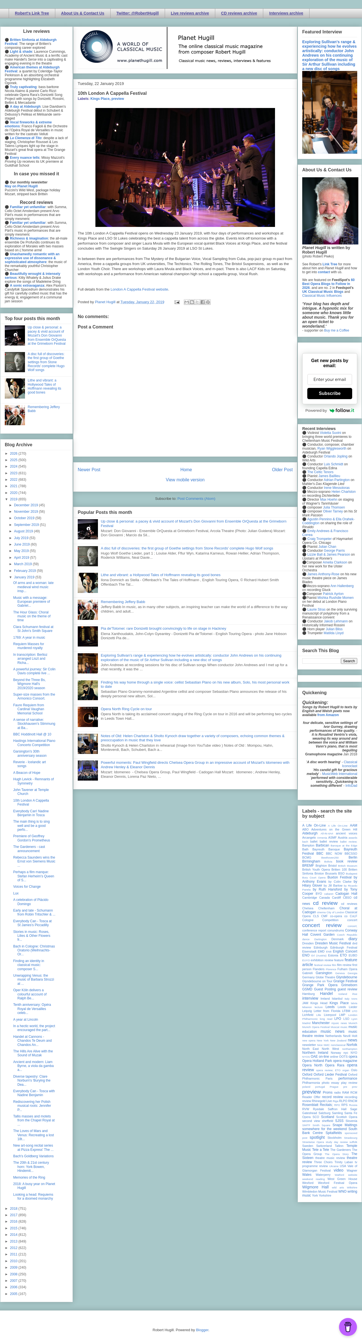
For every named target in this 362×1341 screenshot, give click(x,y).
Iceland (342, 993)
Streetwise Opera (313, 1142)
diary (353, 939)
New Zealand (338, 1040)
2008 (14, 1274)
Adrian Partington (337, 480)
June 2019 (22, 544)
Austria (342, 837)
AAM (353, 825)
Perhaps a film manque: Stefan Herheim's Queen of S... (33, 876)
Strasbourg (350, 1137)
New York (323, 1040)
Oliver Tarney (333, 511)
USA (343, 1166)
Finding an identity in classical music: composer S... (28, 965)
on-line (324, 1057)
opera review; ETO (328, 1070)
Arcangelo (309, 837)
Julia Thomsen (334, 507)
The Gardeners (340, 1149)
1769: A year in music (29, 638)
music (343, 1027)
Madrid (306, 1023)
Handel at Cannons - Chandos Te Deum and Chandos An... (32, 1041)
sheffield (327, 1121)
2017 (14, 1215)
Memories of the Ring (29, 1177)
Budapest (351, 873)
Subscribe (329, 393)
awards (353, 837)
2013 (14, 1241)
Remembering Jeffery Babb (123, 602)
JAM (305, 1003)
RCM (353, 1092)
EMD (321, 951)
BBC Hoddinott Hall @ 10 (32, 734)
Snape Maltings (345, 1125)
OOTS (343, 1056)
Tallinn (339, 1145)
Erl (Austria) (319, 955)
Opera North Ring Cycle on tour (126, 709)
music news (332, 1031)
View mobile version (185, 479)
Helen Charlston (343, 492)
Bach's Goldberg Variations (33, 1156)
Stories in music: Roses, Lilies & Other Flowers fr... (31, 936)
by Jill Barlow (333, 885)
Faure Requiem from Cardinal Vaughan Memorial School (28, 709)
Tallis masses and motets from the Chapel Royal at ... (34, 1120)
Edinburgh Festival (343, 947)
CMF (324, 916)
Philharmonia (311, 1082)
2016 (14, 1221)
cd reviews (349, 903)
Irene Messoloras (337, 488)
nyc (345, 1052)
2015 (14, 1228)
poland (306, 1086)
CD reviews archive (239, 13)
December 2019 (26, 505)
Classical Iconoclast (349, 764)
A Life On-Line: (338, 825)
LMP (342, 1014)
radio (337, 1092)
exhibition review (322, 960)
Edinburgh (320, 947)
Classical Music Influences (322, 296)
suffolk (353, 1142)
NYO (354, 1052)
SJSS (339, 1121)
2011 (14, 1254)
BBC (320, 853)
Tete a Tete (320, 1150)
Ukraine (333, 1166)
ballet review (329, 841)
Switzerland (324, 1145)
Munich (353, 1023)
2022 (14, 480)
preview (117, 99)
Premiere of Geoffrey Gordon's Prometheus (31, 838)
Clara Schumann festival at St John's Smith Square (33, 629)
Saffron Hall (337, 1109)
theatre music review (330, 1158)
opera (353, 1057)
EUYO (306, 960)
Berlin (353, 857)
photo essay (330, 1082)
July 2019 (21, 538)
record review (332, 1097)
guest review (347, 989)
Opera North (312, 1065)
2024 (14, 466)
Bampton (308, 845)
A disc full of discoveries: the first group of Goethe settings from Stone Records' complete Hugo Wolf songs (187, 548)
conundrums (335, 930)
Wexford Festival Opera (337, 1182)
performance (347, 1078)
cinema (321, 912)
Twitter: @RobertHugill (137, 13)
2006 (14, 1287)
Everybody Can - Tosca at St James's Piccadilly (32, 923)
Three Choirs (323, 1162)
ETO (343, 955)
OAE (314, 1057)
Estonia (333, 955)
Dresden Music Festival (333, 943)
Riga (335, 1101)
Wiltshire (352, 1187)
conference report (314, 930)
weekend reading (313, 1179)
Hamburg (308, 993)
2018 (14, 1209)
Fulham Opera (348, 969)
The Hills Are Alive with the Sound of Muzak (33, 1053)
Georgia (352, 973)
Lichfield (307, 1014)
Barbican (322, 845)
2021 (14, 486)
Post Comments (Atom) (196, 498)
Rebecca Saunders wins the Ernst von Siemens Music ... (34, 861)
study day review (337, 1142)
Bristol (332, 865)
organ (345, 1070)
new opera (308, 1040)
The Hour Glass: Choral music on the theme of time (32, 616)
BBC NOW (334, 853)
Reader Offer (311, 1097)
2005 (14, 1294)
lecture (319, 1007)
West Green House (342, 1179)
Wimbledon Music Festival (320, 1191)
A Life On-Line (314, 825)
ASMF (332, 837)
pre (345, 1086)
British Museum (347, 865)
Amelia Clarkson (335, 562)
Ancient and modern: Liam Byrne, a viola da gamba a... (33, 1066)
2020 (14, 493)
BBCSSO (351, 853)
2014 (14, 1235)
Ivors (354, 998)
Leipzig (307, 1011)
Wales (306, 1175)
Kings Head (318, 1003)
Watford (339, 1174)
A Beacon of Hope (26, 773)
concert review (322, 925)
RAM (345, 1092)
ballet (313, 841)
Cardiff (336, 897)
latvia (354, 1003)
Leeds (330, 1007)
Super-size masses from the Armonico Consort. (34, 696)
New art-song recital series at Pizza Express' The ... (33, 1147)
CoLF (353, 916)
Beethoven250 (330, 857)
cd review (325, 903)
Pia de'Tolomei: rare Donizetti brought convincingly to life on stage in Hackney (163, 628)
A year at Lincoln (25, 1020)
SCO (316, 1117)
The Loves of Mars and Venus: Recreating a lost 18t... (33, 1135)
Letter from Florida (327, 1011)
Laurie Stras (316, 609)
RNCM (352, 1101)
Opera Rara (334, 1065)
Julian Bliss (334, 629)
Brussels (331, 873)
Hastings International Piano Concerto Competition (34, 743)
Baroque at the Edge (344, 845)
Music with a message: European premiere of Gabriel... (31, 602)
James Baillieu (329, 476)
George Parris (334, 551)
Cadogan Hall (346, 894)
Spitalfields (334, 1133)
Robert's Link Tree (32, 13)
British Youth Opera (316, 869)
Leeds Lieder (347, 1007)
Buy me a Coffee (336, 330)
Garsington (324, 973)
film (334, 965)
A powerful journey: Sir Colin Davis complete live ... (34, 671)
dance (306, 939)
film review (344, 965)
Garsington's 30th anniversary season (30, 753)
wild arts (338, 1187)
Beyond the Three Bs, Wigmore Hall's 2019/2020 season (29, 684)
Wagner (352, 1170)
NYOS (306, 1056)
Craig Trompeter (319, 539)
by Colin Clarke (339, 881)
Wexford (307, 1182)
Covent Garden (322, 935)
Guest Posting (325, 989)
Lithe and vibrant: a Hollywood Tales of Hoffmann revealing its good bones (161, 575)
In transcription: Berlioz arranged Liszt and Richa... (30, 659)
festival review (322, 965)
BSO (341, 873)
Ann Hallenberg (342, 586)
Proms (328, 1092)
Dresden (308, 943)
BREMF (308, 866)
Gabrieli (307, 973)
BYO (319, 893)
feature (339, 960)
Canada (324, 897)
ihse (354, 993)
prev (354, 1086)
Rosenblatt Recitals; (317, 1105)
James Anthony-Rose (323, 574)
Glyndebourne (346, 977)
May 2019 (22, 551)
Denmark (337, 939)
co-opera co (338, 916)
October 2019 (24, 518)
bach (305, 841)
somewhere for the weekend (324, 1129)
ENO (306, 955)
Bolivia (328, 861)
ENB (329, 951)
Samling (337, 1113)
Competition (330, 920)
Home (186, 469)
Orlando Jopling (335, 456)
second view (311, 1121)
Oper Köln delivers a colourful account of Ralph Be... (30, 994)
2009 (14, 1267)
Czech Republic (347, 934)
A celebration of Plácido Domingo (30, 902)
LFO (354, 1011)
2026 (14, 454)
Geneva (340, 973)
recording (351, 1097)
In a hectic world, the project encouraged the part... (34, 1028)
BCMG (306, 857)
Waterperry (323, 1174)
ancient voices (346, 833)
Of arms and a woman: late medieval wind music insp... (33, 587)
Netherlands (333, 1036)
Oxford (307, 1075)
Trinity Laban (343, 1162)
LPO (337, 1019)
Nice (319, 1044)
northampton (349, 1048)
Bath (305, 849)
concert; (352, 926)
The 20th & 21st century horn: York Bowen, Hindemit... (31, 1167)
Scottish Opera (346, 1117)
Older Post (282, 469)
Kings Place (99, 99)
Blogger (202, 1330)
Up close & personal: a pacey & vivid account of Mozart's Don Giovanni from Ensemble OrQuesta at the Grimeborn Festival (47, 335)
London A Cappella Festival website (139, 289)
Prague (334, 1086)
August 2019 (24, 531)
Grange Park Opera (320, 985)
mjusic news (339, 1023)
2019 (14, 499)
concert (352, 920)
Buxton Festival (339, 877)
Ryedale (318, 1109)
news (352, 1040)
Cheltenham (326, 908)
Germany (308, 977)
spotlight (317, 1137)
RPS (344, 1105)
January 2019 (24, 577)
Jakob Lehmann (336, 621)
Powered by (329, 410)
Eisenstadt (309, 951)
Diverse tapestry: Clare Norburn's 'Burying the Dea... (32, 1081)
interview (310, 998)
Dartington (320, 939)
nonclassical (338, 1044)
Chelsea (307, 908)
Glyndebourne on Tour (317, 981)
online (334, 1056)
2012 (14, 1248)
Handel (326, 993)
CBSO (347, 897)
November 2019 (26, 512)
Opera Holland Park (317, 1061)
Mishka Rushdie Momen (335, 598)
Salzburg (325, 1113)
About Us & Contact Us (82, 13)
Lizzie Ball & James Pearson (328, 554)
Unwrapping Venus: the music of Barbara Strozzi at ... (33, 980)
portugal (320, 1086)
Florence (331, 969)
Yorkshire (325, 1195)
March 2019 (23, 564)
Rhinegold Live (322, 1101)
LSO (346, 1018)
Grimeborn (349, 985)
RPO (337, 1105)
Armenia (322, 837)
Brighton (321, 865)
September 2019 (27, 525)
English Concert (345, 951)
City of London (335, 912)
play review (349, 1082)
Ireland (325, 998)
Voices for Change (27, 887)
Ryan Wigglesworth (331, 448)
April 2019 (22, 558)
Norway (336, 1052)
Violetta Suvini (330, 433)
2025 (14, 460)
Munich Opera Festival (316, 1027)
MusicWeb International (339, 774)
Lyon (354, 1018)
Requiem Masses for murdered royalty (28, 646)
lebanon (307, 1007)
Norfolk (352, 1045)
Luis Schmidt (333, 464)
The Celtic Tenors (320, 472)
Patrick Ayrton (333, 594)
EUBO (353, 955)
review (306, 1101)
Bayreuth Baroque (326, 849)
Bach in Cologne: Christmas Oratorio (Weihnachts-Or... (34, 950)
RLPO (343, 1101)
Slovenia (351, 1121)
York (315, 1195)
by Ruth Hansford (327, 889)
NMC (327, 1044)
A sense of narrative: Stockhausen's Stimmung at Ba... (34, 724)
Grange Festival (345, 981)
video (338, 1170)
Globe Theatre (325, 977)
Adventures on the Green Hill (334, 829)
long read (326, 1018)
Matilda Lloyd (333, 633)
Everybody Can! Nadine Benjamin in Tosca (31, 813)
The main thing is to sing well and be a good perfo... (31, 826)
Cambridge (309, 897)
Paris (329, 1078)
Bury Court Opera (314, 877)
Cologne (307, 920)
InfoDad (351, 786)
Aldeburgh (310, 833)
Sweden (307, 1145)
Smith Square (321, 1125)
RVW (305, 1109)
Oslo (354, 1070)
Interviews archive (286, 13)
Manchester (321, 1023)
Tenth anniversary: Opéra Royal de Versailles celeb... (32, 1009)
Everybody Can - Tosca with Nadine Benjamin (34, 1093)
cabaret (328, 893)
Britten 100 (339, 869)
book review (346, 861)
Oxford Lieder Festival (330, 1075)
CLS (316, 916)
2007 (14, 1281)
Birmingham (311, 861)
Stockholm (334, 1137)
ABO (305, 829)
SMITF (306, 1125)
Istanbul (337, 998)
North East (310, 1048)
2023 (14, 473)
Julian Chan (327, 547)
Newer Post (89, 469)
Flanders (319, 969)
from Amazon (328, 715)
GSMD (307, 989)
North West (330, 1048)
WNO (342, 1191)
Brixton (319, 873)
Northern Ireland (315, 1053)
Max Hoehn (328, 500)
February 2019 (25, 571)
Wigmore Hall (315, 1187)
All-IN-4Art (327, 833)
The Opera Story (337, 1154)
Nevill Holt (350, 1036)
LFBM (346, 1011)
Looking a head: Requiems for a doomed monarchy (33, 1196)
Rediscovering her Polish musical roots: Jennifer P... (32, 1106)
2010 (14, 1261)
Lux (16, 893)
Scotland (327, 1117)
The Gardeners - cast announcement (29, 849)
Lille (318, 1014)
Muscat (335, 1027)
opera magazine (345, 1061)
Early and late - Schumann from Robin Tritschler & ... (34, 912)
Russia (353, 1105)
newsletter (309, 1044)
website (352, 1174)
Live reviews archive (190, 13)
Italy (347, 998)
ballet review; (348, 841)
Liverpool (330, 1014)
